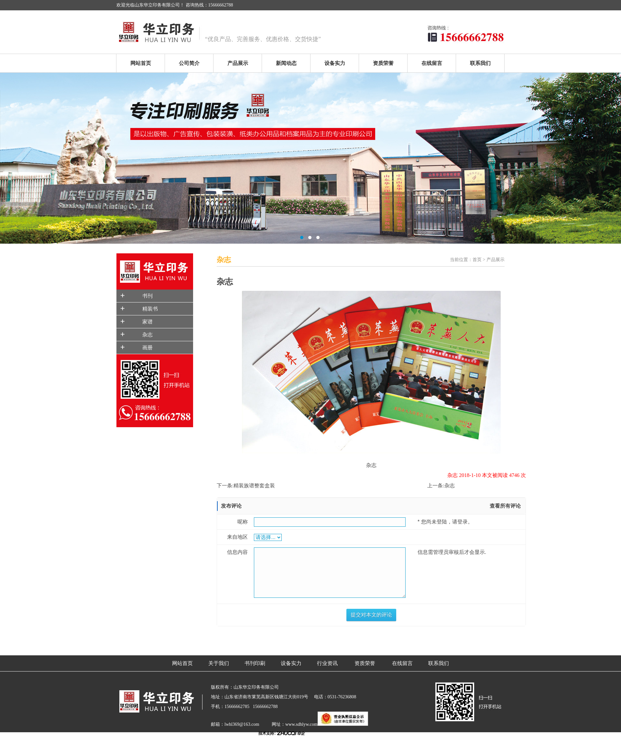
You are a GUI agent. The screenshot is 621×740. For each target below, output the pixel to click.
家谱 (147, 321)
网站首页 (140, 63)
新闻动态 (286, 63)
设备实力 (334, 63)
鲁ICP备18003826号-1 (233, 735)
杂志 (147, 334)
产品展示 (237, 63)
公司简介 (189, 63)
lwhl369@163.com (241, 724)
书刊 (147, 296)
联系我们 (480, 63)
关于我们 (218, 663)
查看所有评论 (505, 506)
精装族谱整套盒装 (254, 485)
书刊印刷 (255, 663)
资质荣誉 (383, 63)
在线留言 (431, 63)
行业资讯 (327, 663)
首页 (477, 259)
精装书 (150, 309)
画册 (147, 347)
